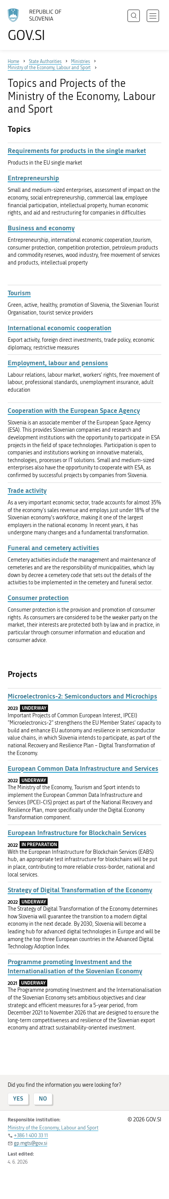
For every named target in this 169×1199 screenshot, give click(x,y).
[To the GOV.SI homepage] (38, 25)
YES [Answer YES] (18, 1098)
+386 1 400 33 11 (31, 1135)
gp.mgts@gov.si (30, 1143)
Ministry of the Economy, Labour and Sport (53, 1128)
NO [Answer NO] (43, 1098)
